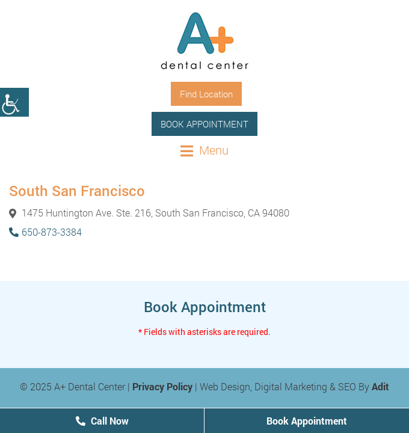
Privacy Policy (162, 386)
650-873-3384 (45, 232)
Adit (380, 386)
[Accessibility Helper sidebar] (14, 102)
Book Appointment (204, 124)
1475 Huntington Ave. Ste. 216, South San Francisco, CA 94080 (149, 212)
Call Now (102, 420)
